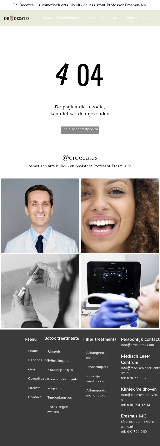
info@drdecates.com (137, 345)
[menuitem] (47, 17)
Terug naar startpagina (80, 129)
